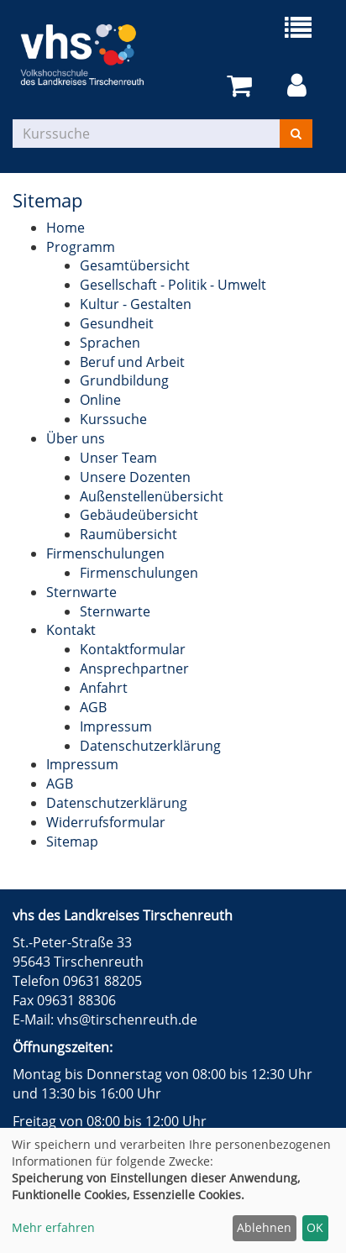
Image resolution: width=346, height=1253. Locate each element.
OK (315, 1227)
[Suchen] (296, 133)
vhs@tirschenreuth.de (127, 1019)
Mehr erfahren (53, 1227)
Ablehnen (264, 1227)
